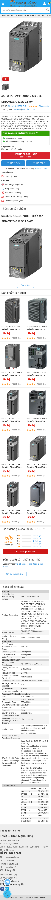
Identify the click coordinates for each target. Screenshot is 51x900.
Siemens (17, 109)
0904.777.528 (41, 168)
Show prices (26, 652)
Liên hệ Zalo (38, 163)
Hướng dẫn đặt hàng (9, 864)
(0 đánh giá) (44, 106)
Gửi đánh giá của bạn (25, 552)
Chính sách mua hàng (9, 857)
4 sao (29, 564)
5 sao (24, 564)
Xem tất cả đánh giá (15, 574)
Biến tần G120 (28, 109)
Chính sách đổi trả (8, 860)
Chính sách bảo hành (9, 867)
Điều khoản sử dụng (8, 874)
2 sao (40, 564)
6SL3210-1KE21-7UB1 (17, 106)
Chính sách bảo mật (8, 878)
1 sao (5, 566)
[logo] (24, 3)
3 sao (35, 564)
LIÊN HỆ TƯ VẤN (13, 163)
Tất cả (18, 564)
